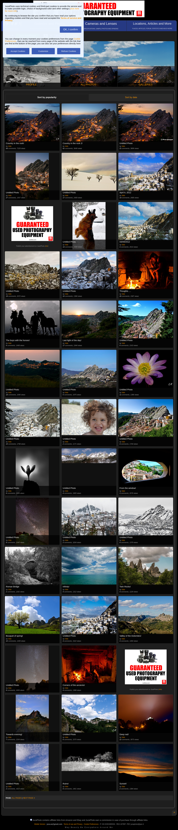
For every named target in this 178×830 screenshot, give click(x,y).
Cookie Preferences (91, 824)
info (46, 246)
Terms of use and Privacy (73, 824)
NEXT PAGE (29, 798)
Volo (10, 146)
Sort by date (131, 97)
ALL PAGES (17, 798)
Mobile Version (39, 824)
